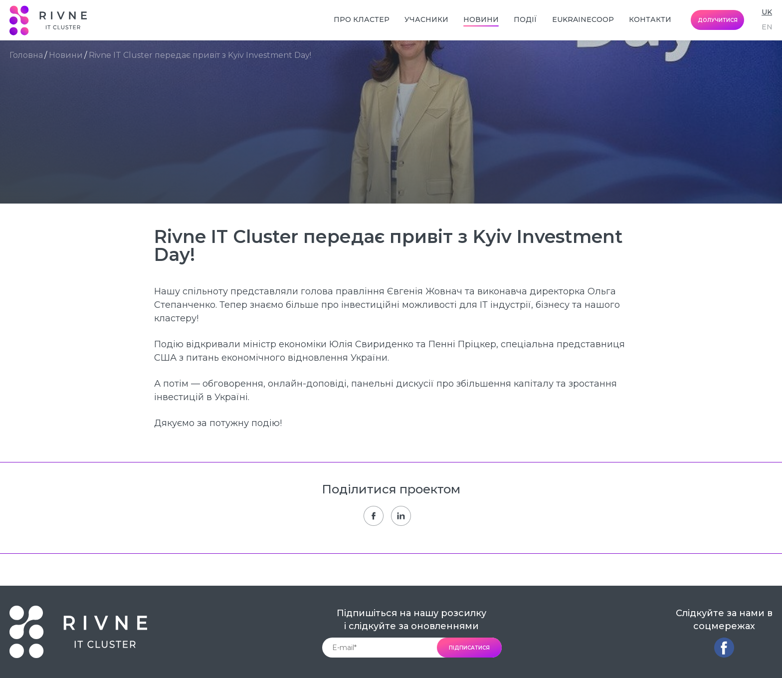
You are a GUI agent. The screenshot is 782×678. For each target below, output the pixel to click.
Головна (26, 55)
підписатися (469, 648)
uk (767, 11)
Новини (481, 19)
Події (525, 19)
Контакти (650, 19)
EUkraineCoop (583, 19)
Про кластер (362, 19)
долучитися (718, 20)
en (767, 26)
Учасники (426, 19)
